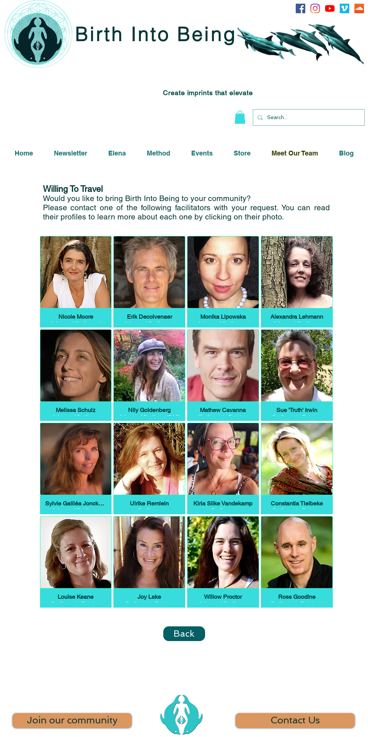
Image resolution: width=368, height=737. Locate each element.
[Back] (184, 633)
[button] (239, 117)
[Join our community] (72, 720)
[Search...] (308, 117)
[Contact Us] (295, 720)
